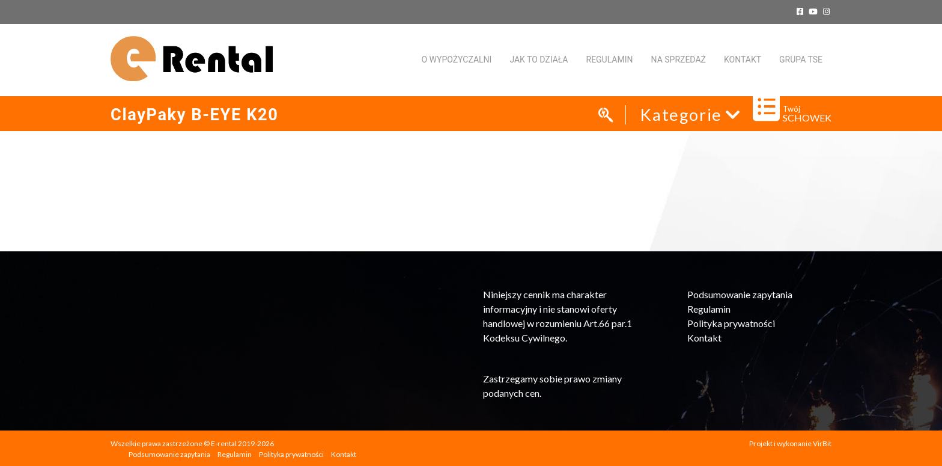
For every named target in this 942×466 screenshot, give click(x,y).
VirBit (822, 443)
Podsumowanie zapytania (739, 294)
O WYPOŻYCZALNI (456, 59)
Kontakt (704, 337)
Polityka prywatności (731, 323)
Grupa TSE (800, 59)
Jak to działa (538, 59)
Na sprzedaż (678, 59)
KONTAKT (742, 59)
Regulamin (609, 59)
